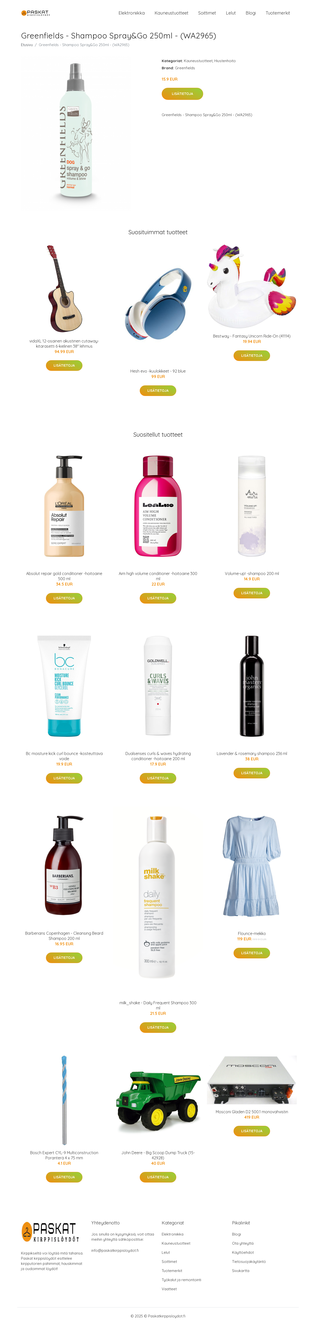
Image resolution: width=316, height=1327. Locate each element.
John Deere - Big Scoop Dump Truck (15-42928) (158, 1158)
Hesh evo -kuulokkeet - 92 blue (158, 373)
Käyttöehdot (243, 1255)
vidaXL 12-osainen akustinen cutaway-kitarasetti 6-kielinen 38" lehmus (64, 346)
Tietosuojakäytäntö (249, 1264)
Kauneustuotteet (171, 14)
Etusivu (27, 47)
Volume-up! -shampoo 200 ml (252, 576)
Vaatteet (169, 1291)
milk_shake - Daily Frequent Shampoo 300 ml (158, 1008)
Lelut (231, 14)
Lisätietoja (182, 96)
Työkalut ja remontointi (181, 1282)
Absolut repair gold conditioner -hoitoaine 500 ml (64, 579)
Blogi (251, 14)
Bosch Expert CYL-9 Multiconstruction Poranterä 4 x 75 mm (64, 1158)
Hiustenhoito (225, 63)
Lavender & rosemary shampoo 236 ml (252, 756)
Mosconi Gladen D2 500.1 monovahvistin (252, 1114)
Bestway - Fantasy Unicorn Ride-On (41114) (252, 338)
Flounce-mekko (252, 936)
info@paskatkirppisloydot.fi (115, 1253)
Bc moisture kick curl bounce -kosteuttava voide (64, 759)
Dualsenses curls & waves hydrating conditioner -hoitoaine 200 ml (158, 759)
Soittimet (207, 14)
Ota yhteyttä (243, 1245)
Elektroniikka (131, 14)
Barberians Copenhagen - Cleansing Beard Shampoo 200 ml (64, 938)
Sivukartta (240, 1273)
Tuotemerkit (278, 14)
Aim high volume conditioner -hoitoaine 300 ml (158, 579)
